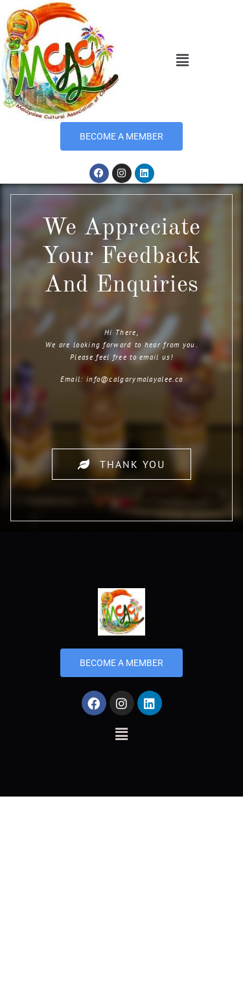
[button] (182, 61)
